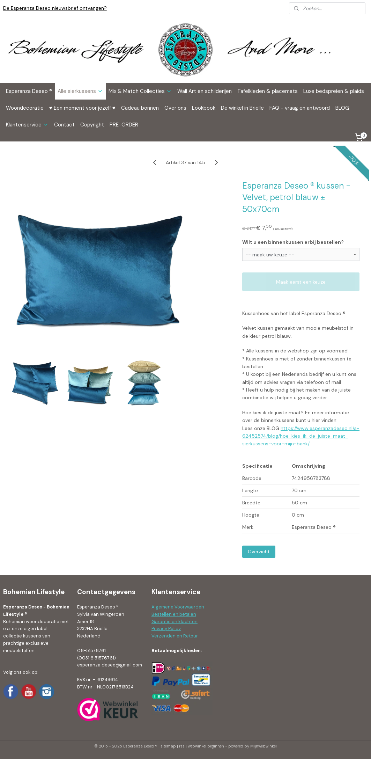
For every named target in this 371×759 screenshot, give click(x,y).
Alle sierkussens (80, 91)
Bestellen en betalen (173, 614)
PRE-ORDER (124, 124)
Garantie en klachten (174, 622)
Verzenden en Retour (174, 636)
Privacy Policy (166, 629)
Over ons (175, 107)
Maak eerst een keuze (301, 282)
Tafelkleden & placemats (267, 91)
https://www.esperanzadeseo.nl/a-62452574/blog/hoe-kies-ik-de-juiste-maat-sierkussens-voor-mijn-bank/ (300, 436)
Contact (64, 124)
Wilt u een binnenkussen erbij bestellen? (293, 242)
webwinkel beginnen (206, 746)
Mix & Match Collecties (140, 91)
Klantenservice (27, 124)
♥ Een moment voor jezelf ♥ (82, 107)
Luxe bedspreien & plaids (333, 91)
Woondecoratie (25, 107)
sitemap (168, 746)
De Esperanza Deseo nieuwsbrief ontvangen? (55, 8)
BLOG (342, 107)
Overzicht (259, 551)
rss (182, 746)
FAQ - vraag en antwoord (299, 107)
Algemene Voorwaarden (178, 607)
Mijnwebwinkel (263, 746)
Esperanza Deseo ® (29, 91)
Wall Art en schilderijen (204, 91)
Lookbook (203, 107)
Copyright (92, 124)
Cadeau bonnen (140, 107)
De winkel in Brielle (242, 107)
